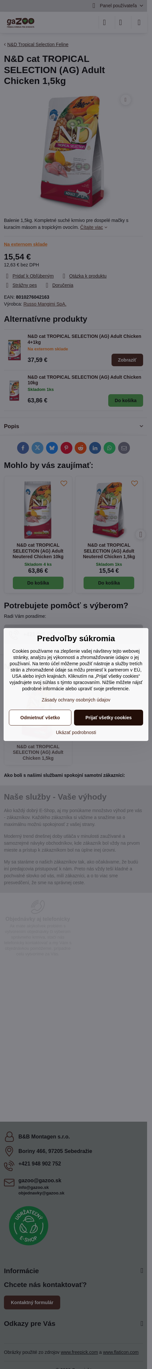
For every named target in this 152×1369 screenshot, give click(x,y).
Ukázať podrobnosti (76, 732)
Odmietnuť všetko (40, 717)
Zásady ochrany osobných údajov (76, 699)
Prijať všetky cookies (109, 717)
